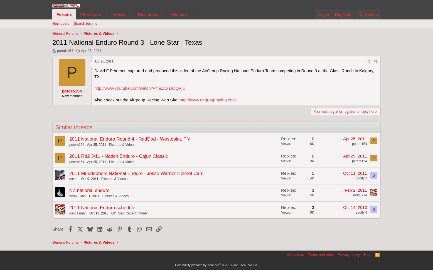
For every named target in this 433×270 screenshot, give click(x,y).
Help (368, 254)
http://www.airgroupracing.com (208, 100)
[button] (106, 14)
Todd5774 (359, 195)
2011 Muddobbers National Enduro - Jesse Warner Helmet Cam (136, 173)
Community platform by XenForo (216, 265)
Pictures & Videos (122, 145)
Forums (64, 14)
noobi (73, 196)
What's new (91, 14)
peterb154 (65, 51)
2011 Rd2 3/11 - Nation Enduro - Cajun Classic (118, 156)
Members (179, 14)
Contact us (295, 254)
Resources (148, 14)
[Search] (368, 14)
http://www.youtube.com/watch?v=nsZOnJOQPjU (139, 88)
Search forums (85, 23)
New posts (60, 23)
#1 (376, 61)
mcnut (73, 179)
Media (120, 14)
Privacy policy (349, 254)
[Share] (368, 61)
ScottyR (361, 178)
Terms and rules (321, 254)
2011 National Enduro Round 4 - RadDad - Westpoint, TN (129, 139)
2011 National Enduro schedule (102, 207)
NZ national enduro (89, 190)
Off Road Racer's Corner (129, 213)
